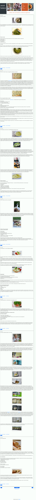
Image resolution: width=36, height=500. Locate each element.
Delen (1, 126)
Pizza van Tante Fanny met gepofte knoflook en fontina (9, 71)
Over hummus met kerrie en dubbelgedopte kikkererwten (9, 129)
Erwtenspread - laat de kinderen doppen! (6, 248)
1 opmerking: (7, 328)
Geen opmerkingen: (8, 67)
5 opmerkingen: (7, 434)
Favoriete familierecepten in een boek (6, 332)
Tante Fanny (10, 80)
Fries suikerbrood (3, 438)
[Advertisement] (16, 2)
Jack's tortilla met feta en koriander (5, 199)
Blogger (19, 499)
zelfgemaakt (11, 99)
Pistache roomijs (3, 16)
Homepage (17, 487)
